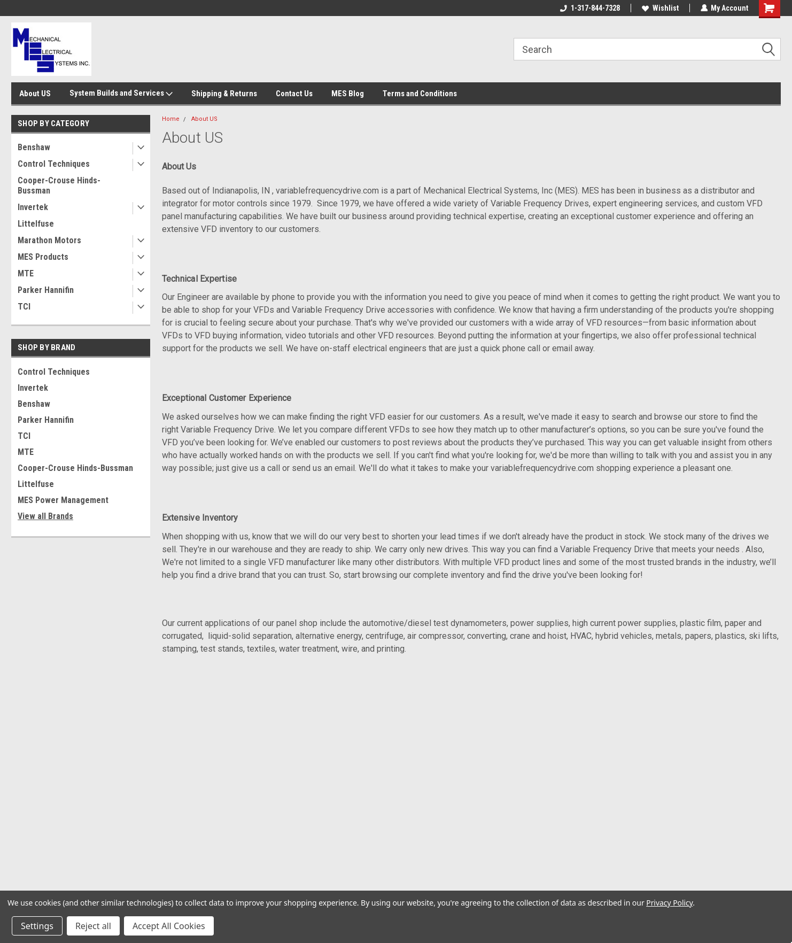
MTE (26, 273)
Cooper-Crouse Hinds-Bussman (59, 185)
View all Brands (45, 516)
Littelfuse (36, 224)
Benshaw (34, 147)
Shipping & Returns (224, 93)
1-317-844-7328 (589, 8)
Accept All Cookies (169, 926)
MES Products (43, 257)
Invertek (33, 207)
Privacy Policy (669, 903)
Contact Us (294, 93)
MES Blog (347, 93)
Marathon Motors (49, 240)
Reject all (93, 926)
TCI (24, 307)
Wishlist (659, 8)
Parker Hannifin (46, 290)
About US (35, 93)
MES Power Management (63, 500)
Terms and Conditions (420, 93)
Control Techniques (54, 164)
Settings (37, 926)
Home (171, 118)
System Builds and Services (121, 93)
